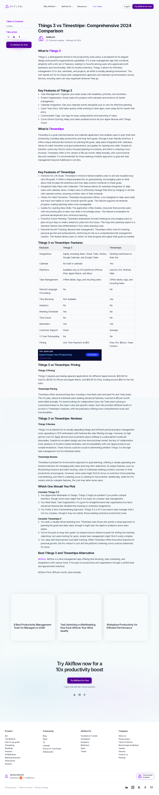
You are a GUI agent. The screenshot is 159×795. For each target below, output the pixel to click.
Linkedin (46, 745)
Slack (45, 739)
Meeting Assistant (12, 758)
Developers (85, 739)
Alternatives (10, 761)
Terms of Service (126, 742)
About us (122, 736)
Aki (6, 736)
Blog (44, 736)
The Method (10, 739)
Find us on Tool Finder (52, 749)
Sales (83, 748)
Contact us (123, 754)
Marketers (85, 745)
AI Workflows (10, 754)
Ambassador (48, 752)
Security (122, 751)
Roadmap (9, 748)
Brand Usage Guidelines (129, 745)
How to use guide (12, 742)
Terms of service (25, 787)
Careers (122, 748)
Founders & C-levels (89, 736)
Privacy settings (41, 787)
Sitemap (122, 758)
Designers (85, 742)
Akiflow (42, 559)
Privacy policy (124, 739)
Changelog (9, 745)
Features (8, 751)
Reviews (8, 764)
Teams (83, 751)
